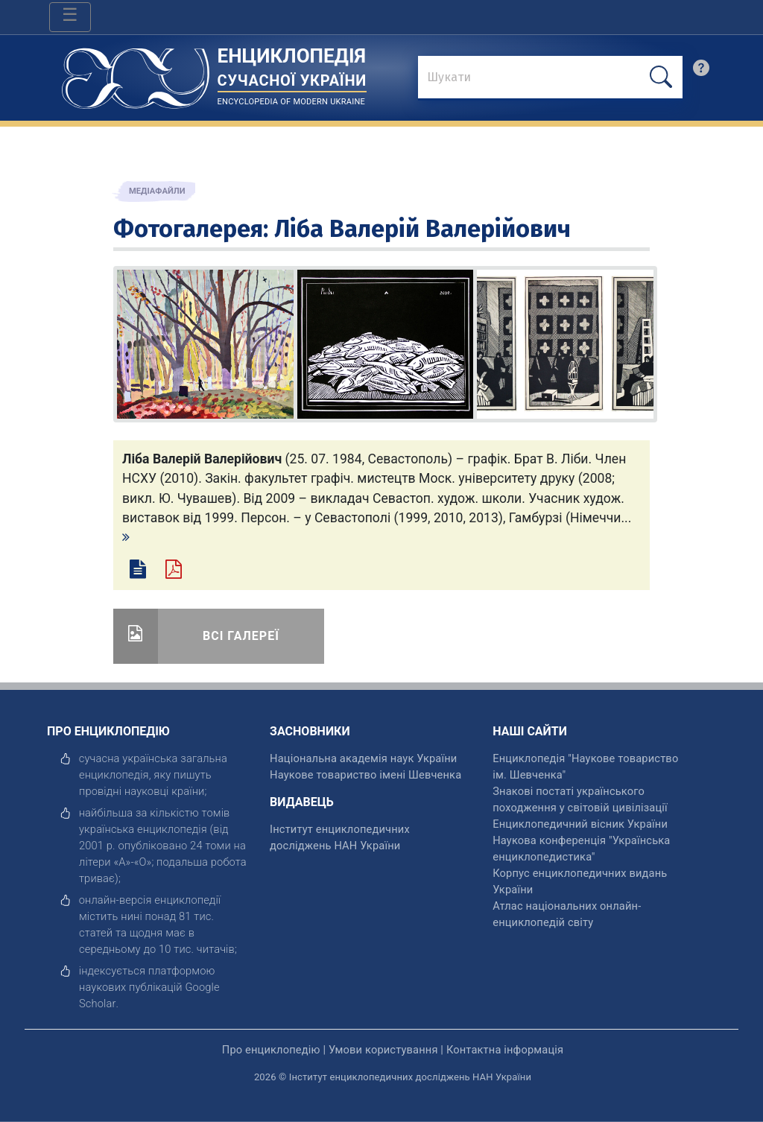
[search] (701, 71)
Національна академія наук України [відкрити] (363, 758)
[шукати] (661, 77)
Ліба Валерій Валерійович (422, 229)
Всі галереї (241, 636)
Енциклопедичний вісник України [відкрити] (580, 824)
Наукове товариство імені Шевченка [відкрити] (365, 775)
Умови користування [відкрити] (383, 1049)
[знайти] (550, 78)
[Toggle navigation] (70, 17)
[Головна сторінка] (136, 73)
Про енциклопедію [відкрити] (271, 1049)
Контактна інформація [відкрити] (504, 1049)
